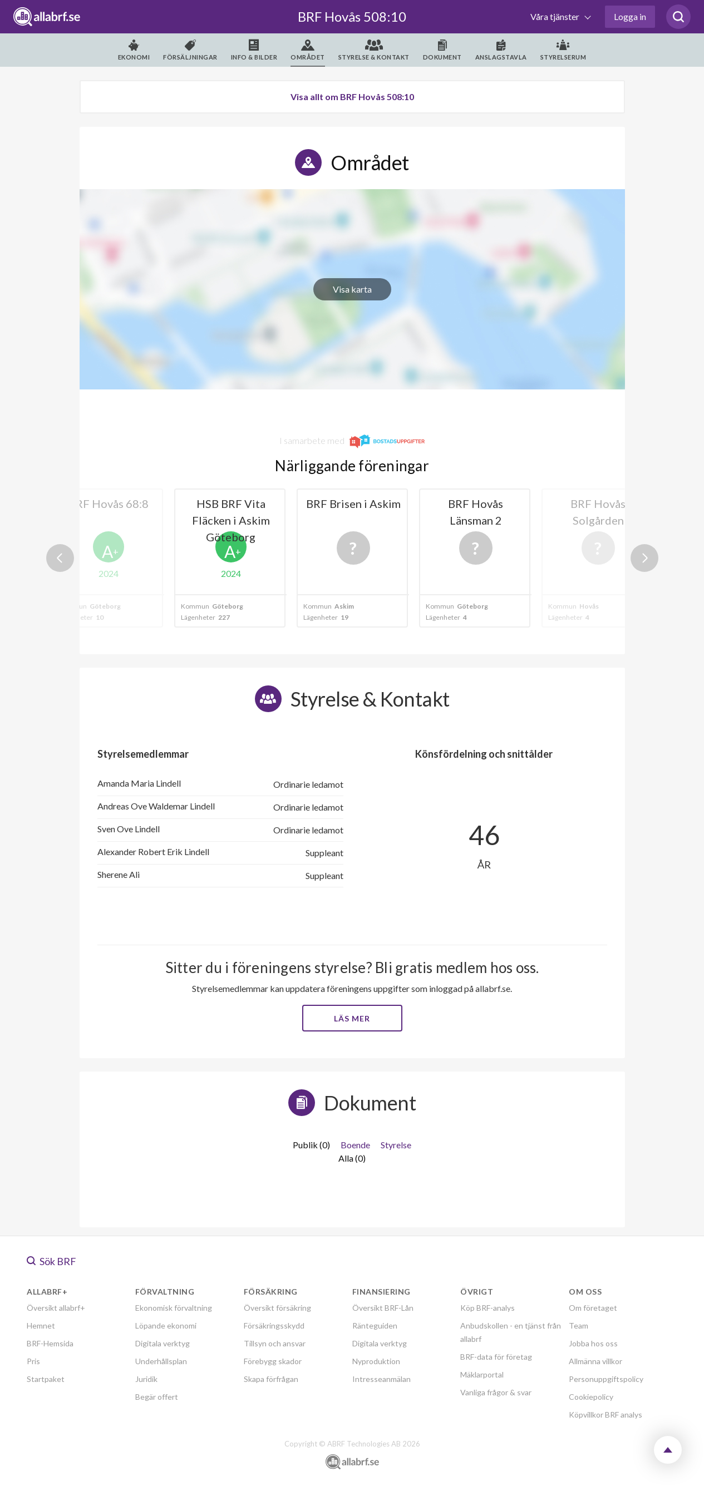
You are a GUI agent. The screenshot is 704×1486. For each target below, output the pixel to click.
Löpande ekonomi (165, 1325)
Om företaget (593, 1307)
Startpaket (46, 1379)
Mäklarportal (482, 1374)
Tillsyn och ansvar (275, 1343)
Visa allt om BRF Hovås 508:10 (352, 96)
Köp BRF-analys (487, 1307)
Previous (60, 558)
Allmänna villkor (595, 1361)
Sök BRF (51, 1261)
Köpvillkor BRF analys (605, 1414)
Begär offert (156, 1396)
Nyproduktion (376, 1361)
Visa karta (352, 289)
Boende (355, 1144)
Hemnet (41, 1325)
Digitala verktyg (162, 1343)
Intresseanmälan (381, 1379)
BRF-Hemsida (50, 1343)
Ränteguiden (374, 1325)
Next (644, 558)
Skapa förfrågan (271, 1379)
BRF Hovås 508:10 (352, 16)
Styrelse (396, 1144)
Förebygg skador (273, 1361)
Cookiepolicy (591, 1396)
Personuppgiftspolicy (606, 1379)
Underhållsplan (161, 1361)
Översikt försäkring (277, 1307)
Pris (33, 1361)
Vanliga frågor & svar (495, 1392)
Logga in (630, 16)
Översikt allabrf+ (56, 1307)
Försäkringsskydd (274, 1325)
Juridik (146, 1379)
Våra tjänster (555, 16)
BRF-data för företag (496, 1356)
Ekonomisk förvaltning (173, 1307)
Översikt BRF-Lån (382, 1307)
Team (578, 1325)
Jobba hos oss (593, 1343)
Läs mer (352, 1018)
